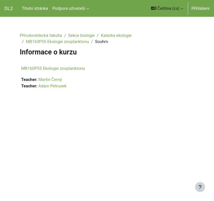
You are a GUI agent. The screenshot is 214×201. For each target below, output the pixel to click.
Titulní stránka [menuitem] (35, 8)
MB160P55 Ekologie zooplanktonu (57, 41)
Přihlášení (200, 8)
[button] (167, 8)
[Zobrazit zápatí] (200, 187)
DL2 (8, 8)
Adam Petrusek (52, 85)
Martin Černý (50, 79)
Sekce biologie (81, 35)
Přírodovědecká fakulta (41, 35)
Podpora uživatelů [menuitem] (68, 8)
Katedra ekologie (116, 35)
